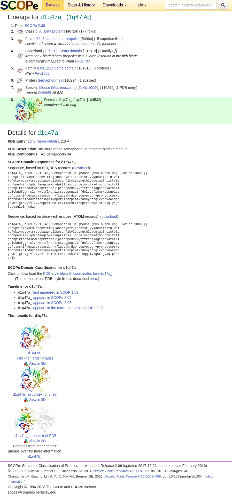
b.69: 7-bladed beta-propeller (56, 39)
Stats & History (81, 5)
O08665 (44, 93)
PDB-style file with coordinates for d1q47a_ (77, 273)
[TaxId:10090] (88, 87)
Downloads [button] (115, 5)
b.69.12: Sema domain (63, 51)
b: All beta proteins (50, 31)
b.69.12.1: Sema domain (56, 68)
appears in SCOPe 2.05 (52, 297)
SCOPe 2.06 (35, 26)
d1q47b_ (35, 456)
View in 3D (35, 363)
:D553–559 (132, 476)
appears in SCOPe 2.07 (52, 303)
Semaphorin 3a (50, 80)
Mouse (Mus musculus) (58, 87)
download (81, 168)
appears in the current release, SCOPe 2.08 (68, 308)
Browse (53, 5)
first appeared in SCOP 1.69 (55, 292)
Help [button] (141, 5)
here (93, 279)
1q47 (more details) (43, 141)
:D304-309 (121, 471)
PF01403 (82, 61)
